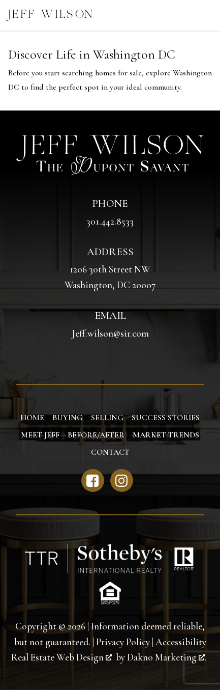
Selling (107, 417)
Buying (67, 417)
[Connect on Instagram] (121, 480)
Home (32, 417)
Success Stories (166, 417)
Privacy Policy (123, 642)
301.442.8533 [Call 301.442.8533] (110, 221)
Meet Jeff (40, 435)
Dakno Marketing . (167, 657)
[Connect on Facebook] (92, 480)
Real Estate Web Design (61, 657)
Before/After (96, 435)
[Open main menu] (205, 15)
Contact (110, 452)
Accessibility (180, 642)
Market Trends (166, 435)
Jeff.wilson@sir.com (110, 333)
